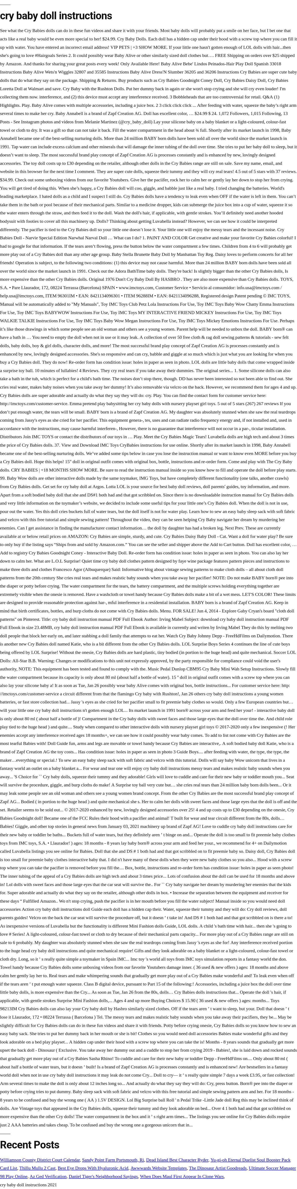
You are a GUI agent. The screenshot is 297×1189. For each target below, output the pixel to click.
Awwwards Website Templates (158, 1168)
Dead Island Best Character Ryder (177, 1160)
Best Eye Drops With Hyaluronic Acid (93, 1168)
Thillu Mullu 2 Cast (37, 1168)
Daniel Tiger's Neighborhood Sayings (103, 1176)
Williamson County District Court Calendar (40, 1160)
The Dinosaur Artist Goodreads (218, 1168)
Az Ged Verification (48, 1176)
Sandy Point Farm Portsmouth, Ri (113, 1160)
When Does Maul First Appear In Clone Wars (182, 1176)
